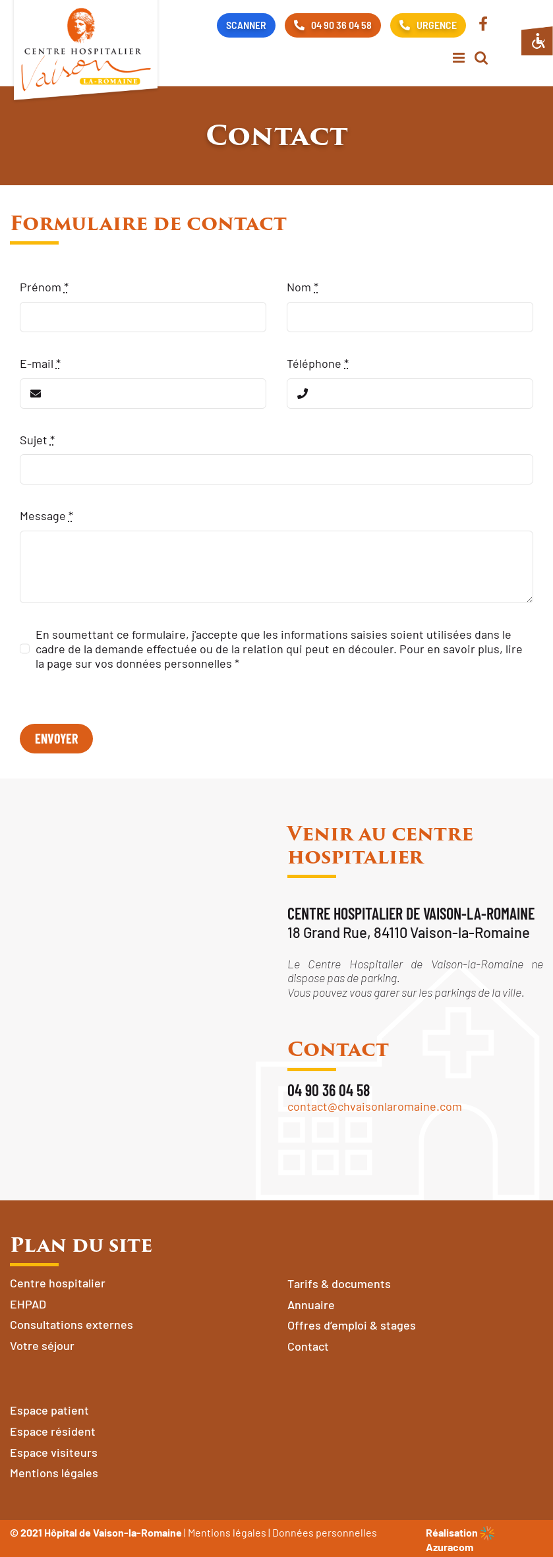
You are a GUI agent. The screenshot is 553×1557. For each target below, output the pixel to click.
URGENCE (428, 24)
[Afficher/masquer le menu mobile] (460, 58)
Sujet (37, 439)
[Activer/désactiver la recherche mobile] (481, 58)
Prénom (44, 286)
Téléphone (318, 363)
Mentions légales (227, 1532)
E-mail (40, 363)
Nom (302, 286)
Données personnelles (324, 1532)
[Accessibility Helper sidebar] (537, 41)
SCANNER (246, 24)
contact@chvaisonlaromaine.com (374, 1106)
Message (46, 515)
